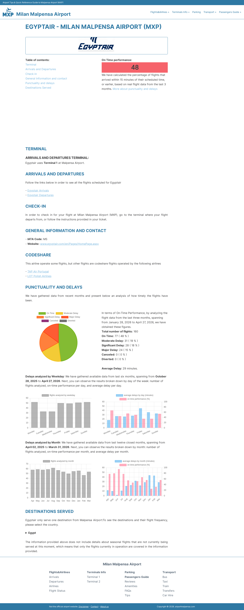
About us (104, 606)
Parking (196, 12)
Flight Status (57, 590)
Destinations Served (38, 87)
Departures (56, 581)
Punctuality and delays (39, 83)
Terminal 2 (93, 581)
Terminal (30, 64)
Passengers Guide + (230, 12)
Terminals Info (96, 572)
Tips (127, 595)
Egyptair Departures (40, 195)
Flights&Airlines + (159, 12)
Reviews (130, 581)
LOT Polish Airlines (39, 276)
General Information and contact (46, 78)
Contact (94, 606)
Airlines (53, 586)
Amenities (131, 586)
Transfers (168, 590)
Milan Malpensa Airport (43, 14)
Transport (169, 572)
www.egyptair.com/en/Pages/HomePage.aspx (69, 243)
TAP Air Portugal (38, 271)
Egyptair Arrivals (38, 190)
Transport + (210, 12)
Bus (164, 577)
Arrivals (54, 577)
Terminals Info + (181, 12)
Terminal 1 (93, 577)
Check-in (31, 74)
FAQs (128, 590)
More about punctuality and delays (135, 88)
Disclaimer (84, 606)
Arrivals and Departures (40, 69)
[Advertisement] (96, 118)
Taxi (165, 581)
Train (165, 586)
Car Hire (167, 595)
